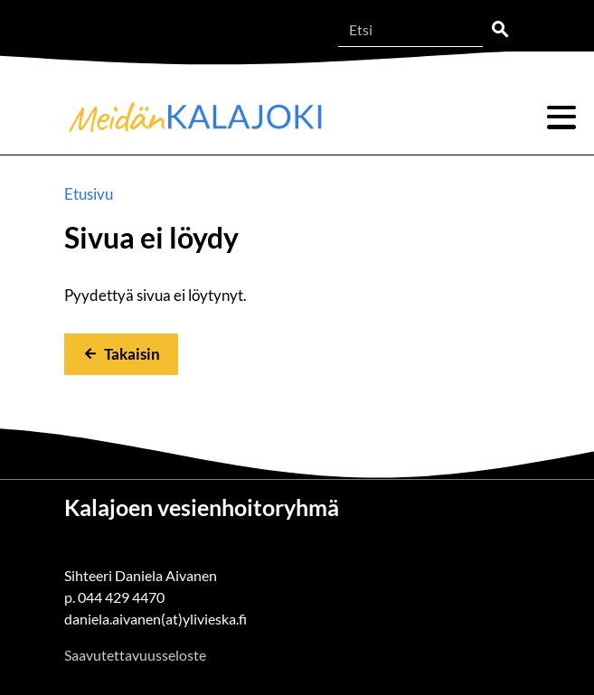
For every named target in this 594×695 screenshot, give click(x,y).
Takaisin (132, 353)
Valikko (561, 117)
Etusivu (88, 193)
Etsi (500, 30)
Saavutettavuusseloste (135, 654)
